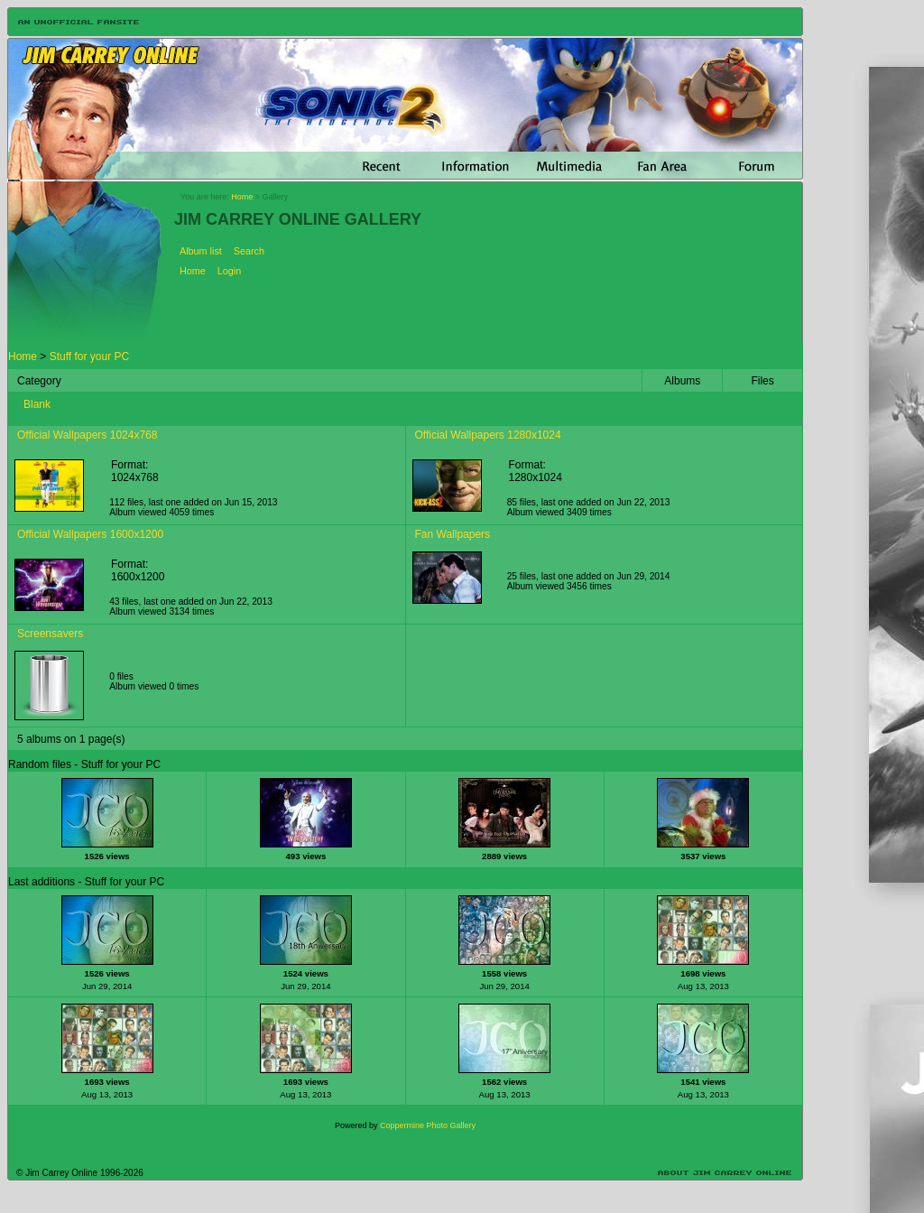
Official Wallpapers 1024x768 (87, 435)
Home (242, 196)
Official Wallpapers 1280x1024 (488, 435)
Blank (37, 404)
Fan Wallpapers (453, 534)
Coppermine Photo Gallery (428, 1125)
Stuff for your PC (89, 356)
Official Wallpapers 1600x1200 (90, 534)
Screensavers (50, 633)
